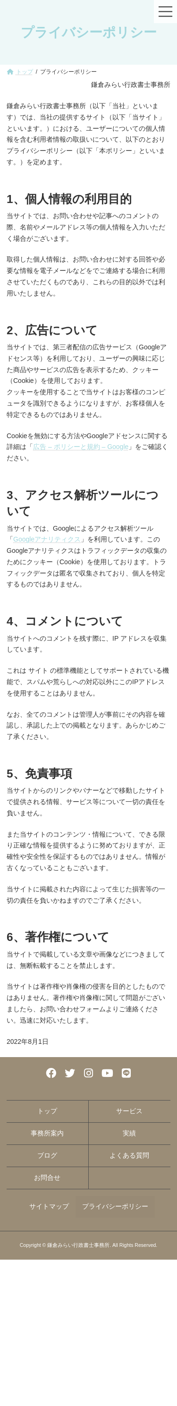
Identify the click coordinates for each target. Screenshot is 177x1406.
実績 (129, 1133)
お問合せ (47, 1177)
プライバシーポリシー (115, 1206)
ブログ (47, 1155)
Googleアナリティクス (47, 539)
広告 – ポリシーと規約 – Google (80, 446)
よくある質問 (129, 1155)
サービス (129, 1111)
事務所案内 (47, 1133)
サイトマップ (49, 1206)
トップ (47, 1111)
